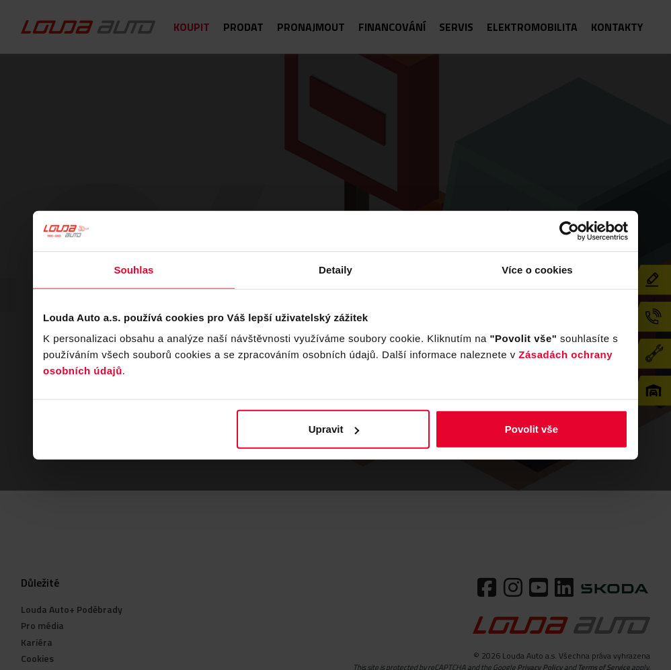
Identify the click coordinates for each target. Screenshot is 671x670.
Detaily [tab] (335, 269)
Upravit (334, 429)
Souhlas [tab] (133, 269)
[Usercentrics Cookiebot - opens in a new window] (569, 230)
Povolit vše (531, 429)
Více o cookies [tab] (537, 269)
